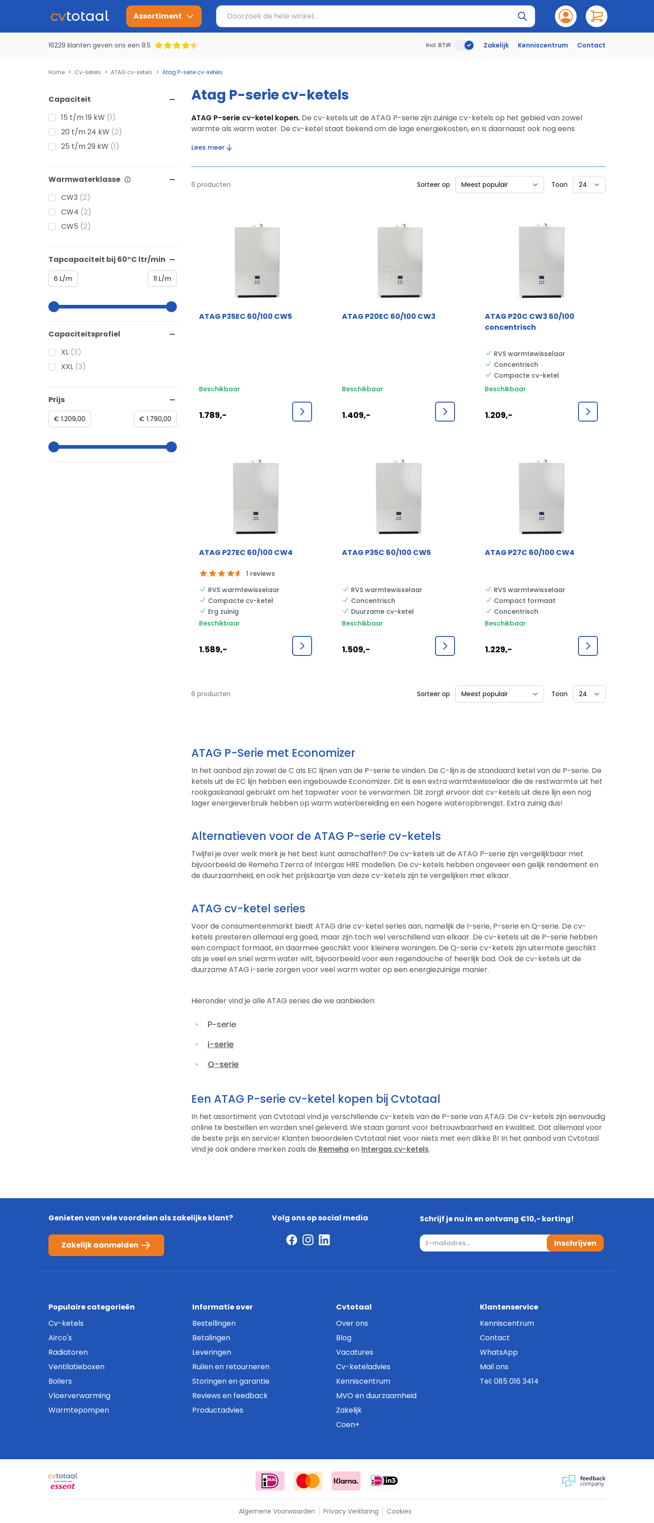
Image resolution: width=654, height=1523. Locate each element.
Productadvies (217, 1410)
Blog (343, 1338)
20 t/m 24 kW (85, 132)
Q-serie (223, 1064)
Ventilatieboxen (76, 1367)
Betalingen (211, 1338)
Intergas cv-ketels (395, 1149)
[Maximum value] (162, 278)
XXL (67, 366)
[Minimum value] (63, 278)
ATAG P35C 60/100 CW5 (386, 552)
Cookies (399, 1511)
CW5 (69, 226)
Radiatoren (68, 1352)
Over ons (352, 1323)
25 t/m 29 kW (85, 146)
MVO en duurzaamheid (376, 1395)
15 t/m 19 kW (83, 117)
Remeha (333, 1149)
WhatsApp (499, 1352)
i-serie (221, 1044)
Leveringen (211, 1352)
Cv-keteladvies (363, 1367)
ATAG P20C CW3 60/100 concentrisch (529, 321)
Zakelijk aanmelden (106, 1245)
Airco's (60, 1338)
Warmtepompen (78, 1410)
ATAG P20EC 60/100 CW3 (389, 316)
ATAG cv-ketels (131, 72)
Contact (591, 45)
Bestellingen (214, 1323)
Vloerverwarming (79, 1395)
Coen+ (348, 1424)
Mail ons (494, 1367)
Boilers (60, 1381)
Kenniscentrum (543, 45)
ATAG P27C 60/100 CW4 (529, 552)
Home (56, 72)
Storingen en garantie (231, 1381)
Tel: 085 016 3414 (509, 1381)
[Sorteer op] (499, 184)
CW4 (70, 212)
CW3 (69, 197)
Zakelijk (496, 45)
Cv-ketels (88, 72)
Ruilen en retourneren (231, 1367)
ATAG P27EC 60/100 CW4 (246, 552)
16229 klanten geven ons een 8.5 (99, 45)
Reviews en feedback (230, 1395)
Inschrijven (575, 1243)
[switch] (464, 45)
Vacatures (354, 1352)
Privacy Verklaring (351, 1511)
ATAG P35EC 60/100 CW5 (245, 316)
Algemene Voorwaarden (277, 1511)
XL (65, 352)
